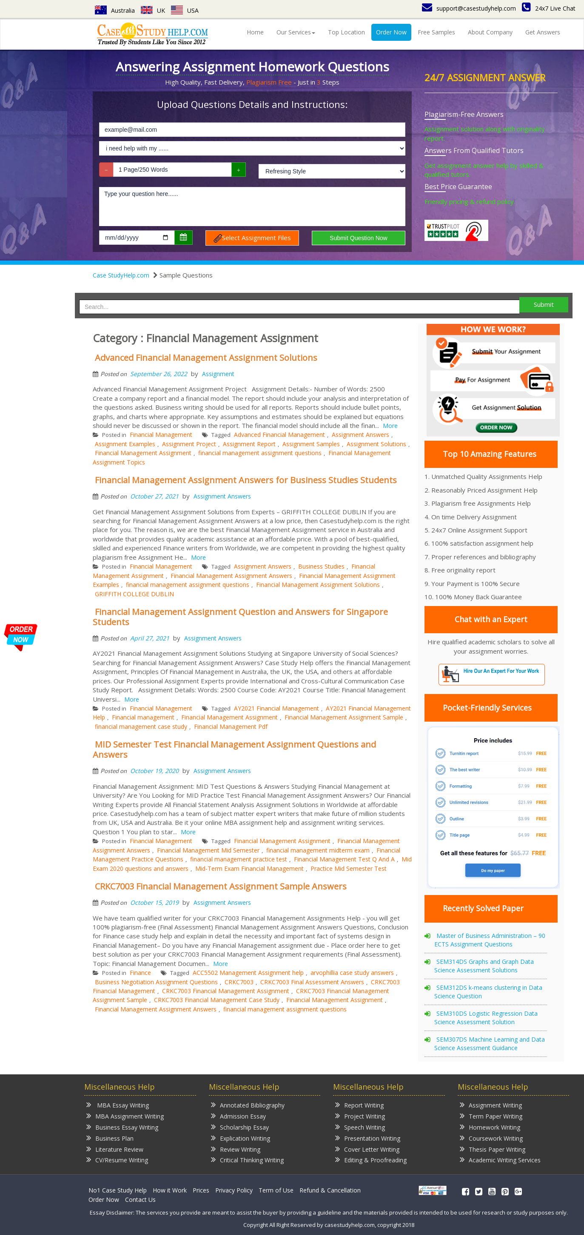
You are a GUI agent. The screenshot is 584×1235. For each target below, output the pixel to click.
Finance (140, 973)
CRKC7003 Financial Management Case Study (216, 1000)
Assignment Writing (491, 1104)
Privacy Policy (234, 1190)
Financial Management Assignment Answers (231, 576)
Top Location (346, 32)
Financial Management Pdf (231, 726)
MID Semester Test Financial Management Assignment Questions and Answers (234, 749)
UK (153, 10)
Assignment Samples (311, 444)
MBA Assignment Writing (125, 1115)
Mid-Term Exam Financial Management (249, 868)
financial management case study (141, 726)
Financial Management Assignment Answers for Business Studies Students (246, 480)
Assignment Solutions (376, 444)
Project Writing (360, 1115)
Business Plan (110, 1137)
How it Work (170, 1190)
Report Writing (359, 1104)
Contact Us (140, 1199)
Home (255, 32)
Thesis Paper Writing (492, 1148)
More (390, 426)
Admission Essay (238, 1115)
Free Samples (436, 32)
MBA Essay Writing (117, 1104)
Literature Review (114, 1148)
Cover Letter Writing (367, 1148)
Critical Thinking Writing (247, 1159)
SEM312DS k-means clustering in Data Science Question (488, 991)
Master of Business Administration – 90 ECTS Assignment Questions (489, 940)
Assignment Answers (360, 435)
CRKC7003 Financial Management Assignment (225, 991)
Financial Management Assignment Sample (344, 717)
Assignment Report (249, 444)
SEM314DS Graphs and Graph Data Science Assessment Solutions (484, 965)
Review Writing (235, 1148)
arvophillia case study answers (352, 973)
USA (185, 10)
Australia (115, 10)
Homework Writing (490, 1126)
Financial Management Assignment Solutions (318, 585)
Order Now (391, 32)
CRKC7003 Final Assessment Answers (312, 982)
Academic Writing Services (500, 1159)
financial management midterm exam (318, 850)
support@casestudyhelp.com (469, 8)
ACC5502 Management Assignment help (248, 973)
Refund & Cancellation (330, 1190)
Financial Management (161, 435)
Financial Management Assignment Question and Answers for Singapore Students (240, 617)
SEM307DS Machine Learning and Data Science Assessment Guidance (489, 1043)
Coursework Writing (491, 1137)
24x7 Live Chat (548, 8)
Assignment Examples (125, 444)
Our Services (295, 32)
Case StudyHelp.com (121, 275)
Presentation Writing (367, 1137)
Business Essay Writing (122, 1126)
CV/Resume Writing (117, 1159)
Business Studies (321, 566)
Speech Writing (360, 1126)
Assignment (218, 374)
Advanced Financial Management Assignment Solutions (206, 357)
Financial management (143, 717)
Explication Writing (240, 1137)
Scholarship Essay (240, 1126)
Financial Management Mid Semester (208, 850)
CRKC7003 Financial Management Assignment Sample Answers (221, 886)
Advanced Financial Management (279, 435)
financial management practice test (238, 859)
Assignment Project (189, 444)
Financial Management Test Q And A (344, 859)
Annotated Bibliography (248, 1104)
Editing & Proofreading (371, 1159)
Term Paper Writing (491, 1115)
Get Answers (542, 32)
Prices (201, 1190)
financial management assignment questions (260, 453)
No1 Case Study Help (117, 1190)
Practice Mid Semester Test (349, 868)
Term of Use (276, 1190)
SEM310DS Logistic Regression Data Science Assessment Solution (486, 1017)
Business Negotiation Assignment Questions (156, 982)
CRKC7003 (239, 982)
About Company (490, 32)
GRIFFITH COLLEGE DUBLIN (134, 594)
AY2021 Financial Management (276, 708)
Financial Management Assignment (143, 453)
